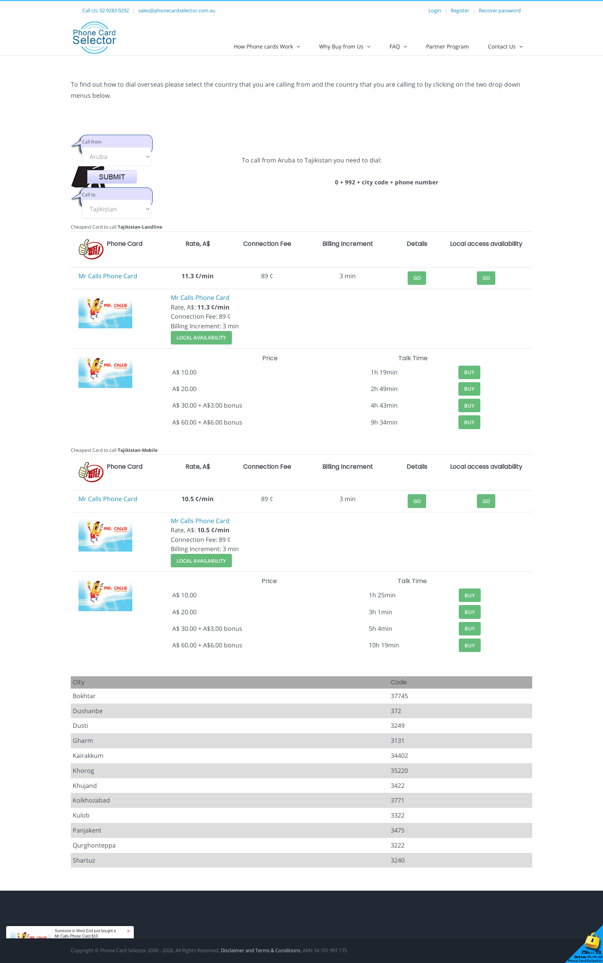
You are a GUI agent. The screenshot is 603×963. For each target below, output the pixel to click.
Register (460, 10)
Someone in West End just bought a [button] (85, 933)
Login (434, 10)
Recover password (500, 10)
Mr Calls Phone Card (107, 282)
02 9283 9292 (114, 10)
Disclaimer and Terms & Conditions (260, 956)
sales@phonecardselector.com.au (176, 10)
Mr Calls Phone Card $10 (76, 936)
